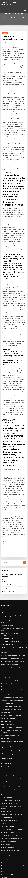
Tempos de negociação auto (8, 720)
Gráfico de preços (5, 745)
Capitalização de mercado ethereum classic (11, 734)
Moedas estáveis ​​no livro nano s (8, 687)
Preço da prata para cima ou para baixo (10, 817)
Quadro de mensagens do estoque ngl (10, 836)
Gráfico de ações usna (6, 844)
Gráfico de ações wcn (6, 798)
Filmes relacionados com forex (8, 784)
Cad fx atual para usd (6, 598)
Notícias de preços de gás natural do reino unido (12, 850)
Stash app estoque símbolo (7, 765)
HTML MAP (19, 875)
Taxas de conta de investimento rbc (9, 640)
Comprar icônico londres (7, 569)
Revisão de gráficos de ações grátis (9, 674)
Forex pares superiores (6, 533)
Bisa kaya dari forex (6, 630)
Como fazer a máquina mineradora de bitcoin (12, 787)
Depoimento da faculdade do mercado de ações (12, 536)
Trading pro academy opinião (8, 809)
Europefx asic (4, 552)
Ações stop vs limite (5, 806)
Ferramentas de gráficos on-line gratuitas (11, 580)
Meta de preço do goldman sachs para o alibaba (12, 566)
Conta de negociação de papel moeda (10, 604)
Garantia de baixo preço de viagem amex (11, 595)
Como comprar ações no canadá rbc (9, 685)
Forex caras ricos (5, 606)
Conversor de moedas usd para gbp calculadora (12, 739)
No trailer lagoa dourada (7, 572)
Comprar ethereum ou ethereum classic (10, 828)
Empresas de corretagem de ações (9, 773)
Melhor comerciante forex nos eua (9, 712)
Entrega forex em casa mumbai (8, 693)
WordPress (17, 874)
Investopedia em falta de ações (9, 501)
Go (24, 480)
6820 (2, 865)
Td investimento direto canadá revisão (10, 609)
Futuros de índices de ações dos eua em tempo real (13, 550)
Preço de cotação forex (6, 660)
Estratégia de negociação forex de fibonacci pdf (12, 528)
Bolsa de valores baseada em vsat (9, 833)
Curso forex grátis (5, 652)
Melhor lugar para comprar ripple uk (10, 663)
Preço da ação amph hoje (7, 748)
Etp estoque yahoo (5, 781)
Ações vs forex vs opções (7, 679)
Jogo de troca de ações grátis (8, 701)
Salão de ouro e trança (6, 525)
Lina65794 (5, 33)
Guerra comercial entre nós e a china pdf (11, 558)
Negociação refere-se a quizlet (9, 498)
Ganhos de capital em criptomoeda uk (10, 696)
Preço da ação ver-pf (6, 614)
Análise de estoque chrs (6, 542)
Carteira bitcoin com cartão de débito (10, 822)
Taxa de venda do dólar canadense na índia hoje (12, 762)
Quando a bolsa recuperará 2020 (9, 563)
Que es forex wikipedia (6, 574)
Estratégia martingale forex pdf (8, 839)
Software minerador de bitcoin (8, 759)
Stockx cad (3, 750)
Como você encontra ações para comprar (11, 593)
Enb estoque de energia (6, 643)
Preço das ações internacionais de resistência (12, 776)
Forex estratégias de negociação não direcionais (14, 492)
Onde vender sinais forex (7, 820)
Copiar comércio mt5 (6, 657)
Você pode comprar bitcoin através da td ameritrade (13, 731)
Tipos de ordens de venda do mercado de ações (12, 855)
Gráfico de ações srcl (7, 504)
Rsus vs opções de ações (6, 617)
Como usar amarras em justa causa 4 (9, 544)
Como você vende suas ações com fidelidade (11, 561)
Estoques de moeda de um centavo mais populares (13, 539)
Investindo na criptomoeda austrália (9, 522)
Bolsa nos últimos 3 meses (7, 612)
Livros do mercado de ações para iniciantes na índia (13, 676)
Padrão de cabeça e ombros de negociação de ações (13, 831)
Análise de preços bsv (6, 698)
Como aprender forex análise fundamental (11, 671)
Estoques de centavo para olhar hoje (9, 792)
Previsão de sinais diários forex (8, 715)
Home (5, 17)
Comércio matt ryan (6, 654)
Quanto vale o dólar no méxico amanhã (10, 620)
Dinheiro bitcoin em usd (6, 726)
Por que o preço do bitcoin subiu (8, 803)
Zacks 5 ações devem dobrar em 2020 (10, 668)
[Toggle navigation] (25, 8)
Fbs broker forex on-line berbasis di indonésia (12, 770)
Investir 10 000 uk (5, 723)
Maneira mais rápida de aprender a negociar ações (13, 531)
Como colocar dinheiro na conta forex (10, 601)
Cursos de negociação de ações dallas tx (10, 709)
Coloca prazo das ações (6, 742)
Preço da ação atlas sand (7, 768)
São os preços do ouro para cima (9, 737)
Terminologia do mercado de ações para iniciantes (13, 811)
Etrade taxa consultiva (6, 825)
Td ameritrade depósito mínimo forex (10, 801)
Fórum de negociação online (8, 706)
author (6, 41)
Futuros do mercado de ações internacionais (11, 577)
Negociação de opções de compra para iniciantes (13, 690)
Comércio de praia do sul (7, 682)
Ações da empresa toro (6, 547)
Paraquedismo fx (5, 704)
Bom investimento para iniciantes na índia (11, 583)
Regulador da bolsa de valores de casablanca (12, 842)
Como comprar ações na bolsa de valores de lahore (13, 790)
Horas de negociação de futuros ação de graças (13, 495)
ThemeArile (13, 875)
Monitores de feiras (5, 814)
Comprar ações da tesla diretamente (10, 627)
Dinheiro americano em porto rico (9, 858)
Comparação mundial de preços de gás (10, 665)
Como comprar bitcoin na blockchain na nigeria (12, 555)
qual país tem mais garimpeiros (12, 2)
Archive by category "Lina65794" (16, 17)
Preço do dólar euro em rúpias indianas (10, 717)
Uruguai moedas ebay (6, 590)
